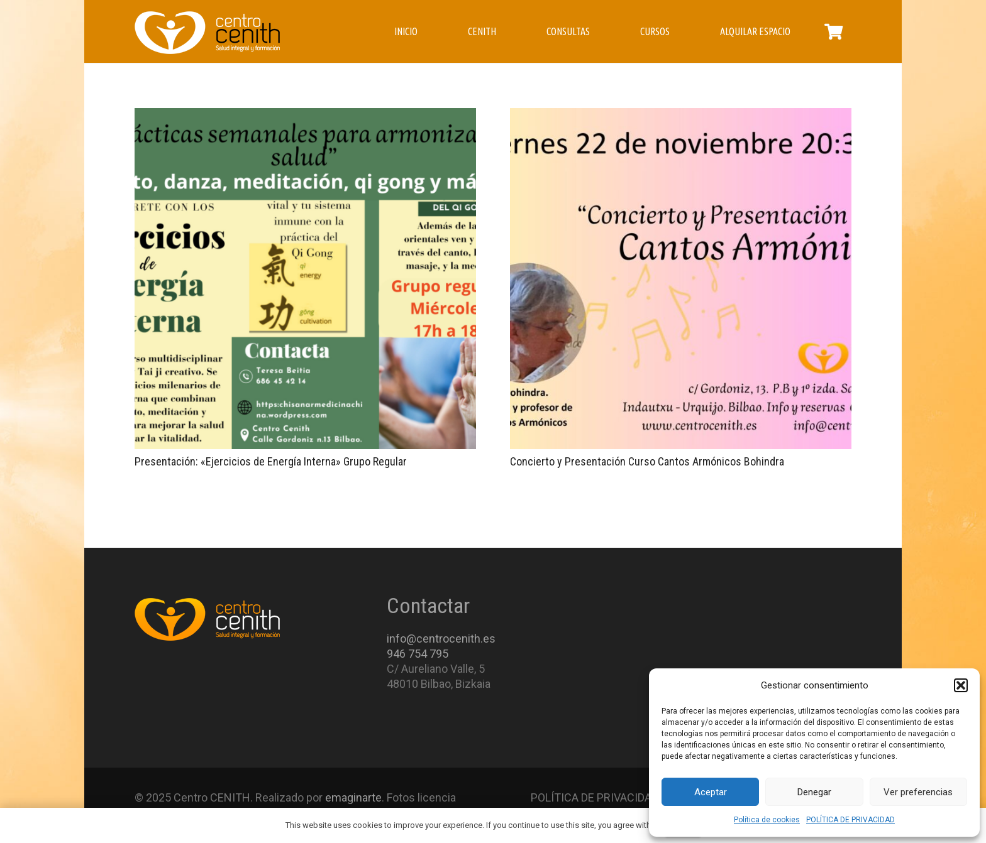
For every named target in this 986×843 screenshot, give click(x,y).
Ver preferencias (918, 792)
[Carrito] (833, 31)
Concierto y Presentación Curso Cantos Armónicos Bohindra (647, 461)
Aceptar (710, 792)
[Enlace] (207, 31)
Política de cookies (767, 819)
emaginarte (353, 797)
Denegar (814, 792)
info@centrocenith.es (441, 638)
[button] (961, 685)
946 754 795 (417, 653)
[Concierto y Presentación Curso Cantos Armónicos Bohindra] (680, 278)
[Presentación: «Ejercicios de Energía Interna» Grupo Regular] (305, 278)
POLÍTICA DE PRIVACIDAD (850, 819)
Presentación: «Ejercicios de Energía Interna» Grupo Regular (271, 461)
